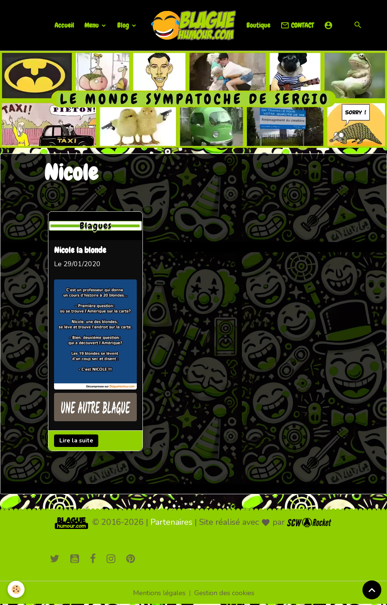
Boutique (258, 25)
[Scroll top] (371, 589)
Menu (92, 25)
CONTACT (297, 25)
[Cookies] (16, 589)
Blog (123, 25)
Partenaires (171, 522)
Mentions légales (159, 592)
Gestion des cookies (224, 592)
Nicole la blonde (80, 251)
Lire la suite (76, 440)
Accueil (64, 25)
